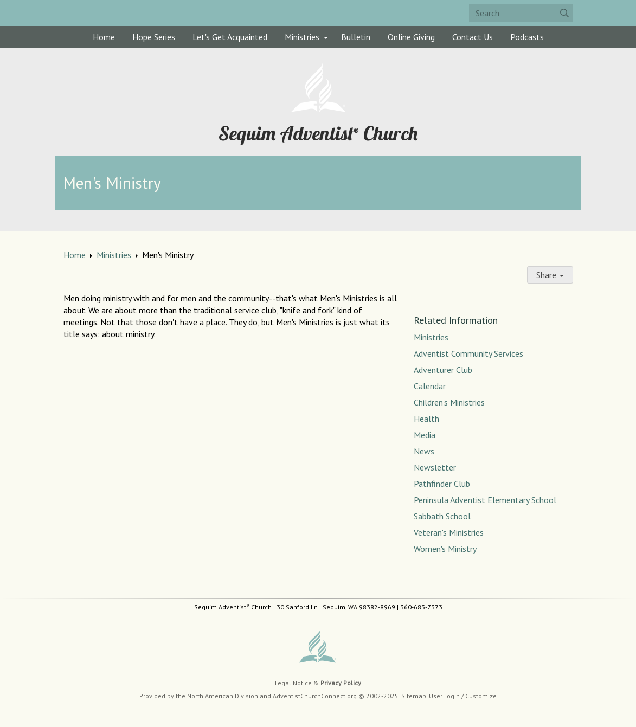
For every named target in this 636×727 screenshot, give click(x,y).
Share (550, 274)
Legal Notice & (318, 683)
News (424, 451)
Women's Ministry (445, 548)
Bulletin (355, 36)
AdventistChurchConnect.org (315, 696)
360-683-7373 (421, 607)
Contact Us (472, 36)
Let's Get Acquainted (229, 36)
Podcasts (527, 36)
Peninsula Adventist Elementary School (485, 499)
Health (426, 418)
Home (104, 36)
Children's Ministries (449, 402)
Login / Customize (470, 696)
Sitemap (413, 696)
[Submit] (564, 13)
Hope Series (153, 36)
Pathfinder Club (442, 483)
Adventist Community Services (468, 353)
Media (424, 434)
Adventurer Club (443, 369)
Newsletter (435, 467)
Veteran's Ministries (449, 532)
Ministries (302, 36)
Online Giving (411, 36)
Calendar (430, 386)
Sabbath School (442, 516)
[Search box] (521, 13)
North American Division (222, 696)
